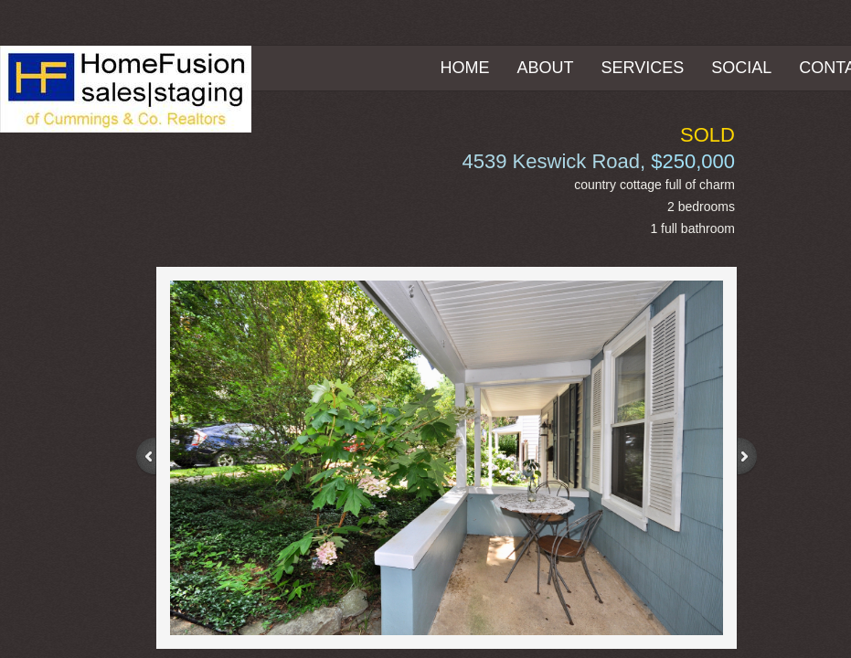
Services (643, 67)
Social (741, 67)
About (545, 67)
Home (465, 67)
